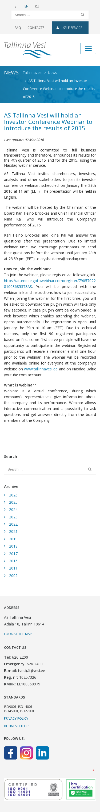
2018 (13, 546)
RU (37, 6)
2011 (13, 568)
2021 (13, 531)
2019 (13, 538)
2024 (13, 509)
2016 (13, 560)
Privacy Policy (16, 718)
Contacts (35, 27)
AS (29, 286)
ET (16, 6)
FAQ (18, 27)
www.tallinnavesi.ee (41, 368)
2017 (13, 553)
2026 (13, 495)
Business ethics (16, 726)
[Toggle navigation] (88, 48)
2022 (13, 524)
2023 (13, 516)
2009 (13, 575)
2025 (13, 502)
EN (27, 6)
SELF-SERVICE (69, 27)
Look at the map (18, 634)
